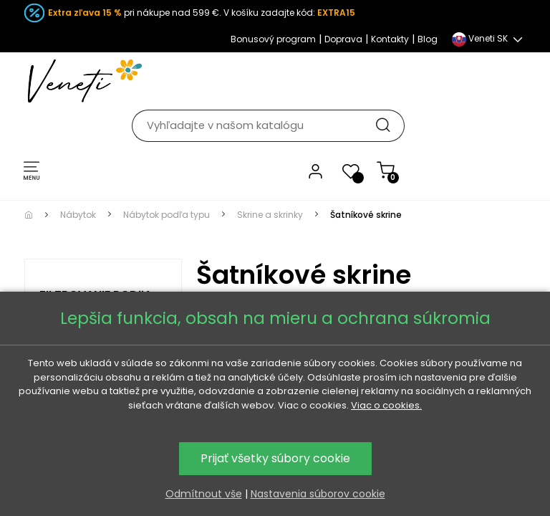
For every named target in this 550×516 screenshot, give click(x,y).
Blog (428, 39)
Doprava (343, 39)
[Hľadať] (282, 80)
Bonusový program (273, 39)
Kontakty (390, 39)
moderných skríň (393, 274)
